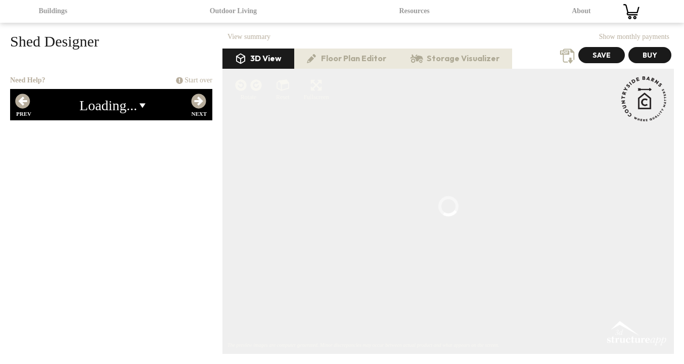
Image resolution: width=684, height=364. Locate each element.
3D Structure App (636, 149)
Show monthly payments (634, 36)
